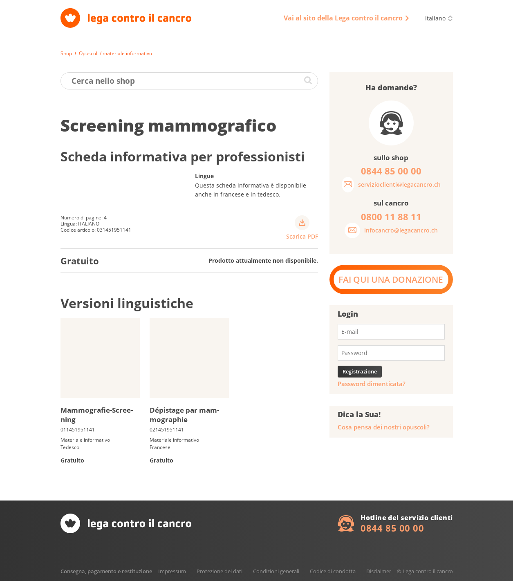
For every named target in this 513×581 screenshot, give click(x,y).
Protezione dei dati (219, 571)
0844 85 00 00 (392, 527)
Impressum (172, 571)
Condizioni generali (276, 571)
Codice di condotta (333, 571)
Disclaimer (378, 571)
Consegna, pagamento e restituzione (106, 571)
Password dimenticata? (371, 384)
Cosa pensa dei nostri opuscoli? (384, 427)
